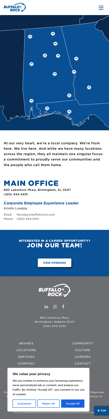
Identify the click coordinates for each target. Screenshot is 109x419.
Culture (82, 350)
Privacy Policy (66, 412)
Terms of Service (83, 412)
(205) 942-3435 (54, 326)
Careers (83, 357)
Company (26, 363)
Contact (83, 363)
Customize (24, 403)
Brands (26, 343)
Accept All (73, 403)
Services (26, 357)
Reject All (48, 403)
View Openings (54, 262)
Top (101, 410)
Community (82, 343)
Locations (26, 350)
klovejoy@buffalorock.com (36, 214)
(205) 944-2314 (28, 219)
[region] (48, 390)
